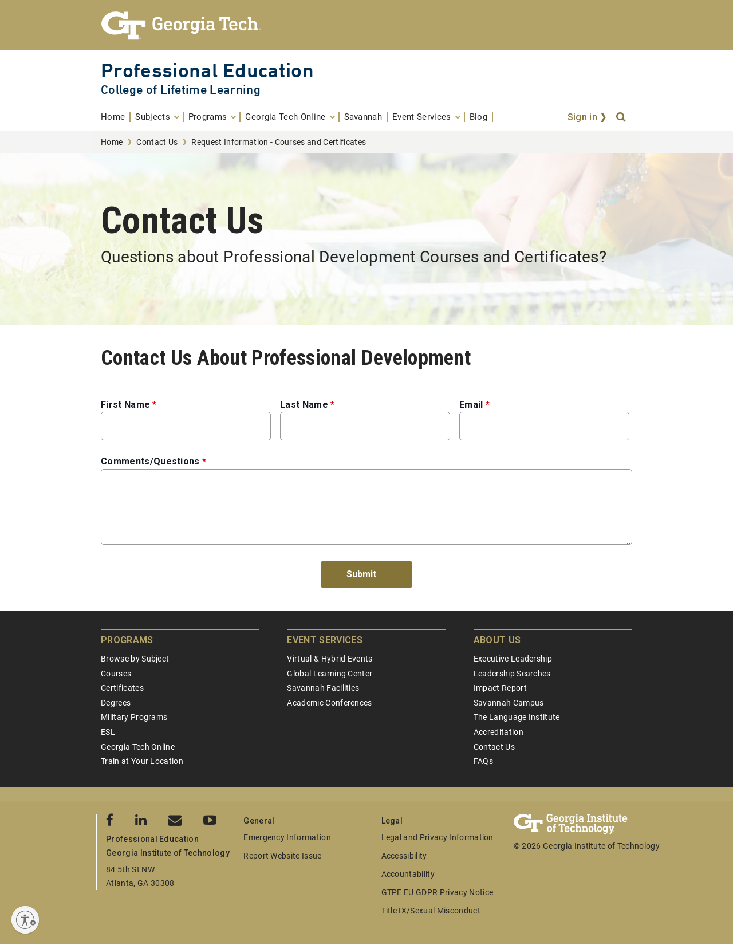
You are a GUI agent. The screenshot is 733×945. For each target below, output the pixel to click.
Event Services (324, 640)
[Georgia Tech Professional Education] (366, 25)
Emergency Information (287, 837)
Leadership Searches (512, 673)
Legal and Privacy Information (437, 837)
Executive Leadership (513, 658)
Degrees (116, 702)
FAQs (483, 761)
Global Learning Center (329, 673)
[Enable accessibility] (25, 920)
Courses (116, 673)
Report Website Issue (282, 855)
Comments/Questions (150, 461)
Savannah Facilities (323, 687)
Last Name (304, 404)
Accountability (408, 874)
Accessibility (404, 855)
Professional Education (207, 70)
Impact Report (500, 687)
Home (112, 142)
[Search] (622, 117)
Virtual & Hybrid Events (329, 658)
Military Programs (134, 717)
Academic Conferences (329, 702)
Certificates (122, 687)
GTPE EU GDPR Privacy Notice (437, 892)
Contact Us (157, 142)
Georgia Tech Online (138, 746)
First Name (125, 404)
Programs (127, 640)
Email (471, 404)
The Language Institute (517, 717)
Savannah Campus (509, 702)
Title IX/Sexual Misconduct (430, 910)
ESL (108, 732)
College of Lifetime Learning (181, 89)
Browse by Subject (135, 658)
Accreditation (498, 732)
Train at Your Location (142, 761)
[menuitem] (116, 117)
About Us (497, 640)
